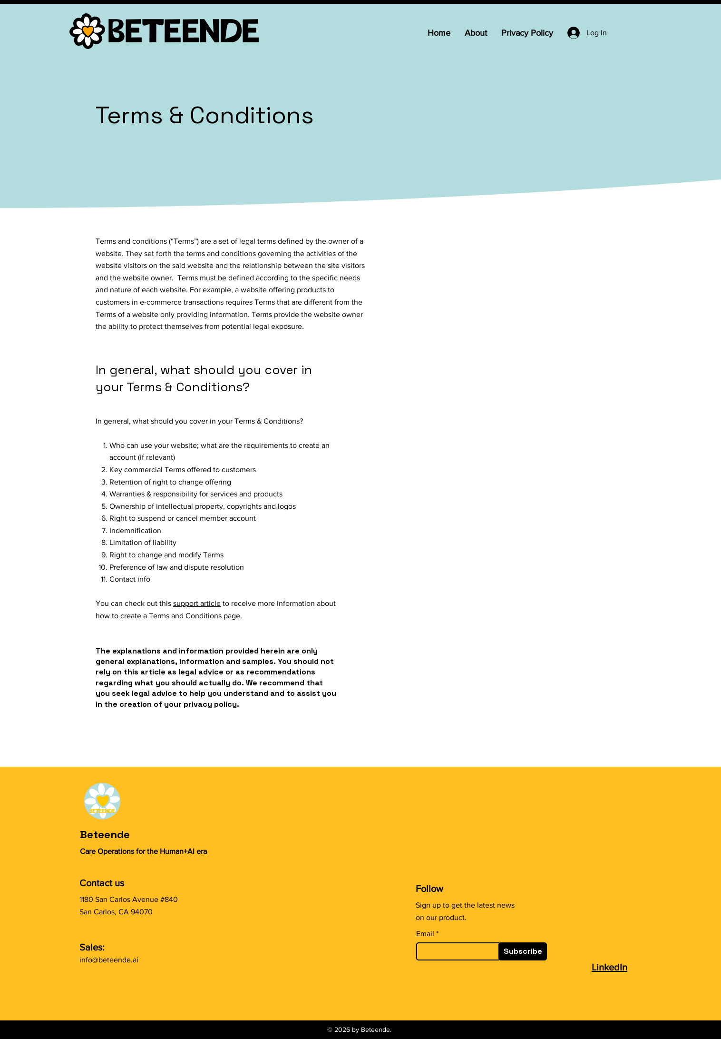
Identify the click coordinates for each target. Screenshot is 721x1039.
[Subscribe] (522, 951)
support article (197, 603)
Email (425, 934)
